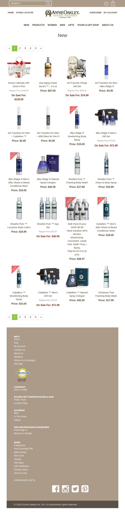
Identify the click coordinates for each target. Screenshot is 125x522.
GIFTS (71, 25)
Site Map (18, 363)
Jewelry (18, 459)
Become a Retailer (23, 433)
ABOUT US (107, 25)
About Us (18, 353)
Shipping (18, 357)
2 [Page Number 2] (21, 48)
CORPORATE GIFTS (24, 480)
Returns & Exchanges (25, 360)
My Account (19, 346)
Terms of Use (20, 473)
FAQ (16, 343)
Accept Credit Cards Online (22, 380)
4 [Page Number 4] (31, 48)
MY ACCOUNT (110, 12)
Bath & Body (20, 452)
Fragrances (19, 445)
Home (17, 339)
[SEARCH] (27, 3)
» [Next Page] (42, 49)
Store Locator (20, 389)
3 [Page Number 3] (26, 48)
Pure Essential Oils (23, 448)
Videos (17, 420)
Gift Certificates (21, 466)
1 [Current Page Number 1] (15, 49)
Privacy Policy (21, 469)
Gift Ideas (19, 462)
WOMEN (52, 25)
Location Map (20, 403)
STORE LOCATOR (24, 12)
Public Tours (20, 399)
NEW (26, 25)
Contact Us (19, 350)
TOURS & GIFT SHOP (88, 25)
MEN (62, 25)
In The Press (20, 416)
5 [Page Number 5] (36, 48)
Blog (16, 413)
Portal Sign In (20, 430)
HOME (11, 12)
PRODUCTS (38, 25)
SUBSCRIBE (96, 12)
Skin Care (19, 455)
